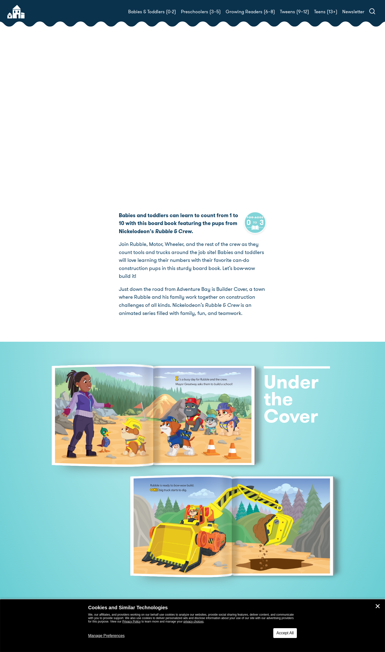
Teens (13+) (325, 11)
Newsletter (353, 11)
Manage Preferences (106, 636)
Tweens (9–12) (294, 11)
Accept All (285, 633)
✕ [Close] (378, 606)
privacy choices (193, 621)
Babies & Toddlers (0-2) (152, 11)
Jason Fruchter (213, 139)
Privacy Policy (131, 621)
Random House (230, 133)
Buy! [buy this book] (208, 156)
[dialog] (192, 625)
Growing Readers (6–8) (250, 11)
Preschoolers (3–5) (201, 11)
